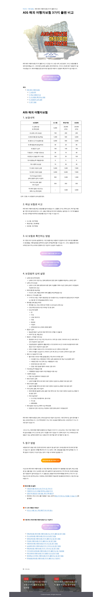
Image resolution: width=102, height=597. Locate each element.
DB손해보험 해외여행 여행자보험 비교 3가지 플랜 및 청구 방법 (46, 534)
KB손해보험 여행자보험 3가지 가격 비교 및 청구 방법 (43, 548)
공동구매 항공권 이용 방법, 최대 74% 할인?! (40, 493)
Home (25, 9)
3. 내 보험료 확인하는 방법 (37, 97)
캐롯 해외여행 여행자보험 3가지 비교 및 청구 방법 (42, 543)
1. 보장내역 (32, 92)
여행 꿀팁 (31, 9)
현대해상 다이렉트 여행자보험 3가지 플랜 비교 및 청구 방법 (45, 556)
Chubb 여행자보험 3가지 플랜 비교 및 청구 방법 (41, 541)
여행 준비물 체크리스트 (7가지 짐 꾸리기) (39, 488)
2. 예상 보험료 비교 (35, 95)
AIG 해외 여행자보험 (33, 90)
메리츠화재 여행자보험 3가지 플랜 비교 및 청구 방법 (43, 553)
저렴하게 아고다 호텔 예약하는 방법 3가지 (40, 491)
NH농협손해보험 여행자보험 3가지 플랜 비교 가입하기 (43, 558)
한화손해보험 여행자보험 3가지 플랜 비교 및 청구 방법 (43, 539)
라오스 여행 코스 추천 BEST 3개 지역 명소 (40, 510)
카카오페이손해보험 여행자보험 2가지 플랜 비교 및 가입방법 (45, 551)
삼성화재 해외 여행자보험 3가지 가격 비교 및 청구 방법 (44, 546)
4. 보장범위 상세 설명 (35, 100)
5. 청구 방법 (32, 102)
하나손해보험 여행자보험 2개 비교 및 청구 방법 (41, 536)
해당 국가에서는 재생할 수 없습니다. (66, 496)
